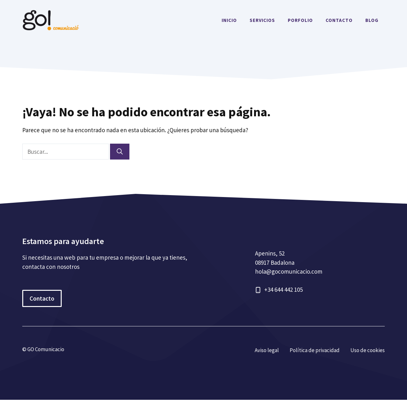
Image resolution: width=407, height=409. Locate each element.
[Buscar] (119, 152)
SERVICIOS (262, 20)
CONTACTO (339, 20)
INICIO (229, 20)
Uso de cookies (367, 350)
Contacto (42, 298)
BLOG (371, 20)
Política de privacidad (315, 350)
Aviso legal (267, 350)
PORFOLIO (300, 20)
